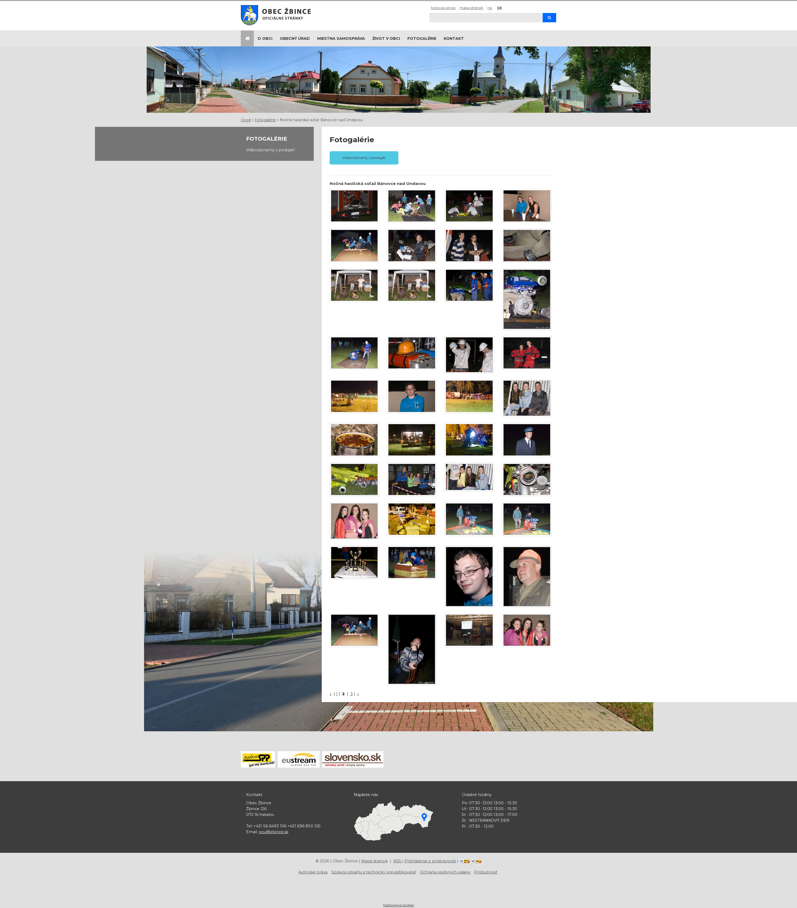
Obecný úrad (295, 38)
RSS (489, 8)
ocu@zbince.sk (273, 831)
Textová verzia (443, 8)
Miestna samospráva (341, 38)
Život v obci (386, 38)
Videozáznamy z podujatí (270, 150)
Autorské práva (313, 872)
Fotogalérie (421, 38)
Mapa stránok (471, 8)
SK (499, 8)
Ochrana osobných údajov (445, 872)
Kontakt (454, 38)
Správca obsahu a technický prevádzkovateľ (373, 872)
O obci (265, 38)
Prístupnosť (485, 872)
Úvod (246, 120)
